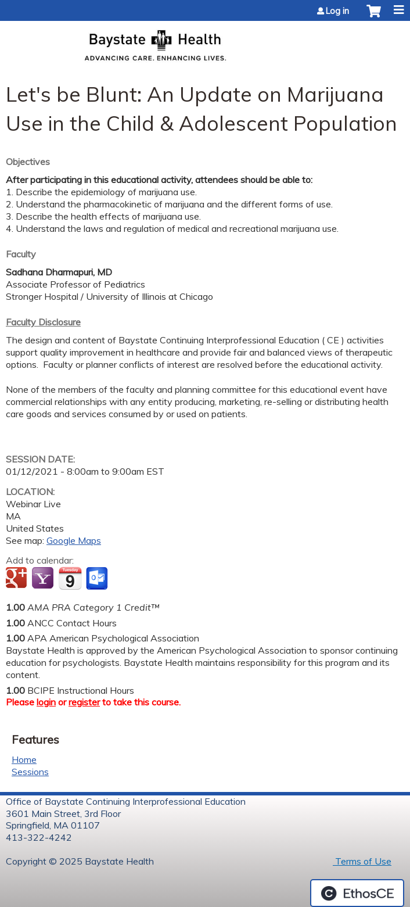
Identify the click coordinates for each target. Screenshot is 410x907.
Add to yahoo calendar (44, 578)
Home (24, 759)
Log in (337, 11)
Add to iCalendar (70, 578)
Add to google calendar (18, 578)
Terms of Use (362, 861)
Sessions (30, 771)
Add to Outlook (98, 578)
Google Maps (73, 540)
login (46, 702)
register (84, 702)
